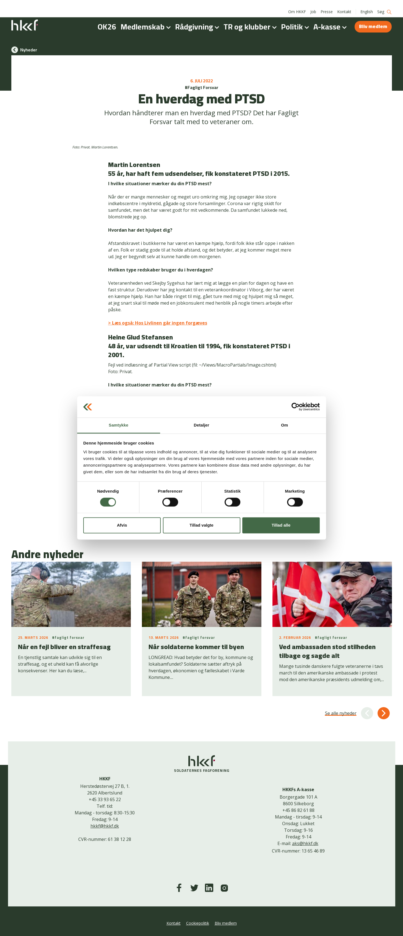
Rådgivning (198, 20)
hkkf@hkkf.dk (104, 826)
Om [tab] (284, 425)
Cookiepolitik (197, 923)
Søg (384, 6)
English (366, 5)
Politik (296, 20)
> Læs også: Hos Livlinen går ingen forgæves (157, 323)
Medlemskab (147, 20)
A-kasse (331, 20)
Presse (327, 5)
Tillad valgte (201, 525)
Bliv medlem (373, 20)
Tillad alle (281, 525)
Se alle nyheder (341, 713)
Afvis (122, 525)
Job (313, 5)
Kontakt (344, 5)
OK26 (107, 20)
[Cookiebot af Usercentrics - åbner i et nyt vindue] (295, 407)
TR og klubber (251, 20)
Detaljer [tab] (201, 425)
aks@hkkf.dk (305, 843)
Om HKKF (297, 5)
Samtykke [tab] (118, 425)
